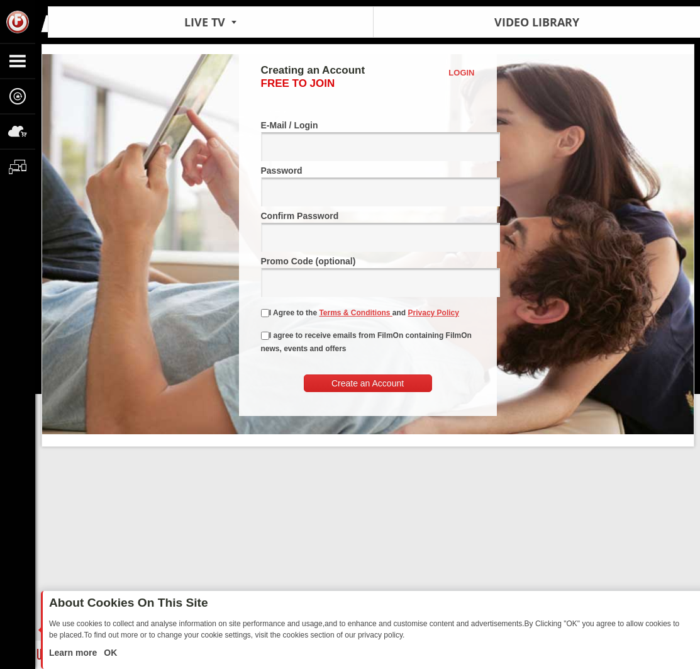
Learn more (74, 653)
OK (109, 653)
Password (368, 186)
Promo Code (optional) (368, 276)
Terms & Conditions (355, 312)
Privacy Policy (433, 312)
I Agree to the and (360, 312)
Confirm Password (368, 231)
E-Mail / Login (368, 140)
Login (461, 72)
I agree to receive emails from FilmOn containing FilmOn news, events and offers (366, 342)
